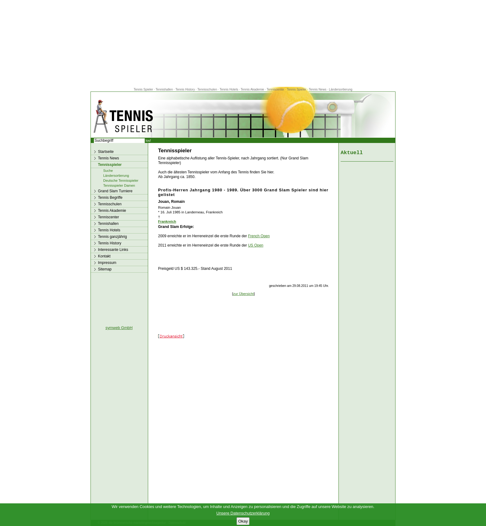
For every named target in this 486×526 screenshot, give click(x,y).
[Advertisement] (243, 43)
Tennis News (317, 89)
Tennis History (185, 89)
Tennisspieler (110, 165)
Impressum (107, 263)
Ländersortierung (340, 89)
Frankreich (167, 221)
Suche (108, 170)
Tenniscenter (275, 89)
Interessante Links (113, 249)
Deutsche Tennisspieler (121, 180)
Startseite (106, 151)
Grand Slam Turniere (115, 191)
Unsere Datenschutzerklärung (243, 513)
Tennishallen (165, 89)
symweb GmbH (118, 327)
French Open (259, 236)
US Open (255, 245)
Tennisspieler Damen (119, 185)
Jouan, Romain (171, 201)
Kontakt (104, 256)
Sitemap (105, 269)
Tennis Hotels (229, 89)
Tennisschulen (207, 89)
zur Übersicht (243, 294)
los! (148, 140)
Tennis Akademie (253, 89)
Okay (243, 521)
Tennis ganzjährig (112, 236)
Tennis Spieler (143, 89)
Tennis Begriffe (110, 197)
